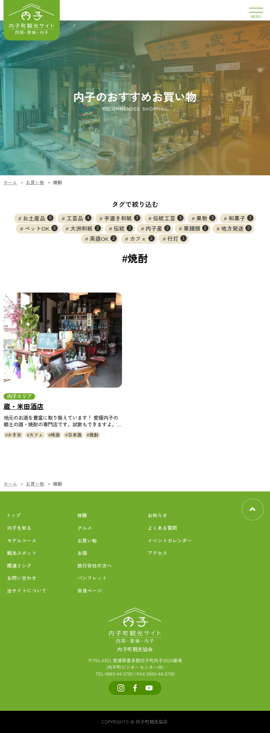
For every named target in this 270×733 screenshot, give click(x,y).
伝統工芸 (168, 218)
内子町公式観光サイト (32, 20)
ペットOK (41, 228)
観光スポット (22, 553)
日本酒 (75, 435)
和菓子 (241, 218)
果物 (206, 218)
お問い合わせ (22, 578)
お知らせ (157, 515)
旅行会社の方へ (94, 566)
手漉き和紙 (122, 218)
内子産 (158, 228)
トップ (13, 515)
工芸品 (78, 218)
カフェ (142, 238)
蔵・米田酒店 (24, 407)
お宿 (82, 553)
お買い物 (87, 541)
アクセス (157, 553)
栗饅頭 (196, 228)
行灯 (177, 238)
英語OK (103, 238)
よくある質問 (162, 528)
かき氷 (14, 435)
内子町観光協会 (135, 641)
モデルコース (22, 541)
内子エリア (19, 396)
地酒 (55, 435)
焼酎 (93, 435)
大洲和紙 (85, 228)
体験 (82, 515)
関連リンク (19, 566)
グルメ (84, 528)
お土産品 (38, 218)
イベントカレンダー (170, 541)
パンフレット (92, 578)
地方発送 (236, 228)
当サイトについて (26, 591)
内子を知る (19, 528)
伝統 (123, 228)
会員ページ (89, 591)
